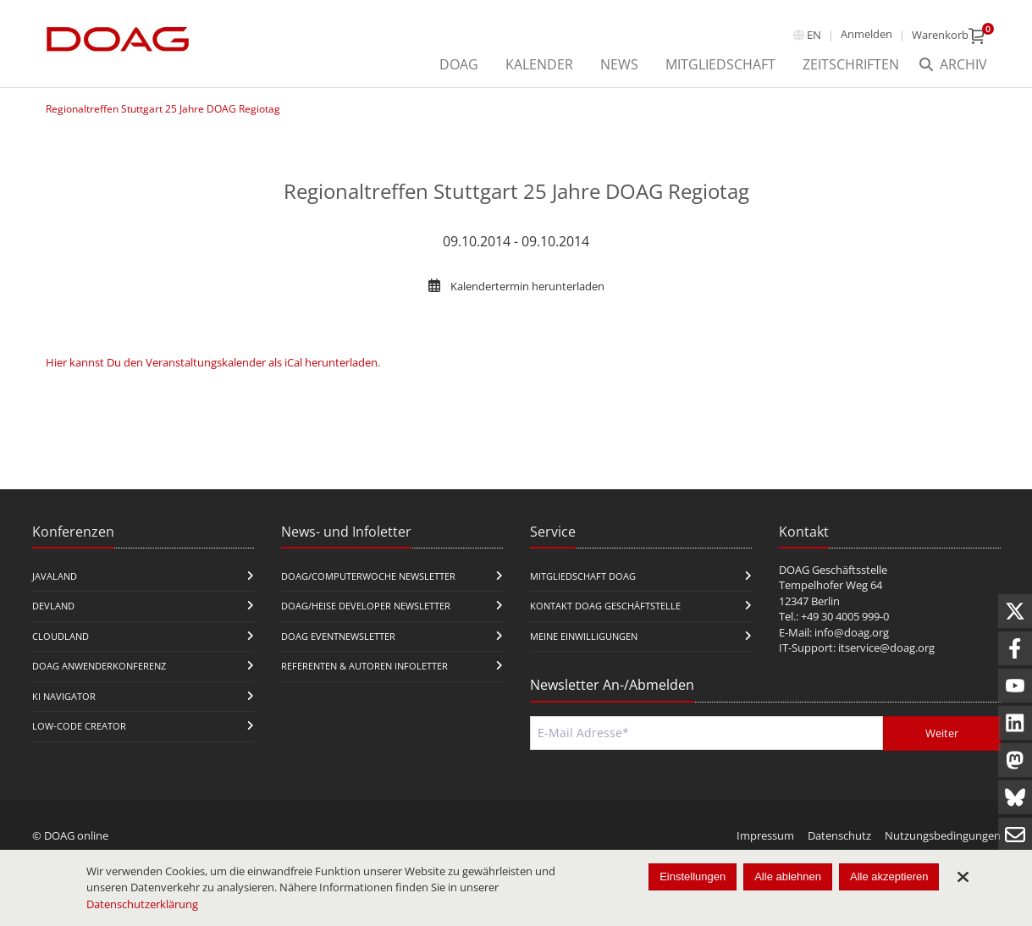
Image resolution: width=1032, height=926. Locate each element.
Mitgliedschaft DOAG (583, 576)
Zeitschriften (851, 64)
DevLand (53, 605)
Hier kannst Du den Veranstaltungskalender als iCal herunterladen (212, 362)
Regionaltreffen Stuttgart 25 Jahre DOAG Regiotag (163, 109)
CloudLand (60, 636)
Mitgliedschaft (720, 64)
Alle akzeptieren (889, 876)
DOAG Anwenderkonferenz (99, 665)
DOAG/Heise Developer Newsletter (365, 605)
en (814, 34)
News (619, 64)
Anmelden (866, 34)
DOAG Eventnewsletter (338, 636)
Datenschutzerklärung (142, 904)
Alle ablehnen (787, 876)
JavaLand (54, 576)
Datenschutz (839, 835)
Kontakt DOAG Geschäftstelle (605, 605)
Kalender (539, 64)
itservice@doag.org (886, 647)
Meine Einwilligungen (583, 636)
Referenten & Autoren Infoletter (364, 665)
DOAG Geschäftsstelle (833, 569)
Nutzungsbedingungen (943, 835)
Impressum (765, 835)
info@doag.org (851, 632)
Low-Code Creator (79, 725)
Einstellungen (692, 876)
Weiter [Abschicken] (941, 733)
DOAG (458, 64)
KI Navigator (64, 696)
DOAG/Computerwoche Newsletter (368, 576)
